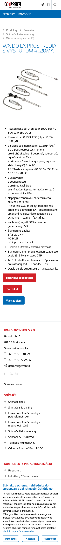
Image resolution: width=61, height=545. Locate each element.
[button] (54, 14)
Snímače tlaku (16, 401)
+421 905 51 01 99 (17, 354)
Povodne (24, 14)
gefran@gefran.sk (17, 365)
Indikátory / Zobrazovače (23, 476)
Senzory (9, 14)
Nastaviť (30, 538)
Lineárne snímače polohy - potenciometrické (24, 414)
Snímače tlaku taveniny (18, 34)
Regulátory (14, 470)
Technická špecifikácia (19, 277)
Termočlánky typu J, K (21, 442)
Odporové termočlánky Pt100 (25, 448)
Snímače (27, 30)
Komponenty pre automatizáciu (28, 463)
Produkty (10, 30)
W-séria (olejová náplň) (18, 38)
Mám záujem (13, 300)
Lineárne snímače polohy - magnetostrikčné (24, 423)
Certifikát (12, 289)
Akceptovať (50, 538)
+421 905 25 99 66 (17, 360)
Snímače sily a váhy (20, 407)
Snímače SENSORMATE (22, 436)
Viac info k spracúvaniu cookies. (18, 531)
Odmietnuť (11, 538)
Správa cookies (13, 384)
